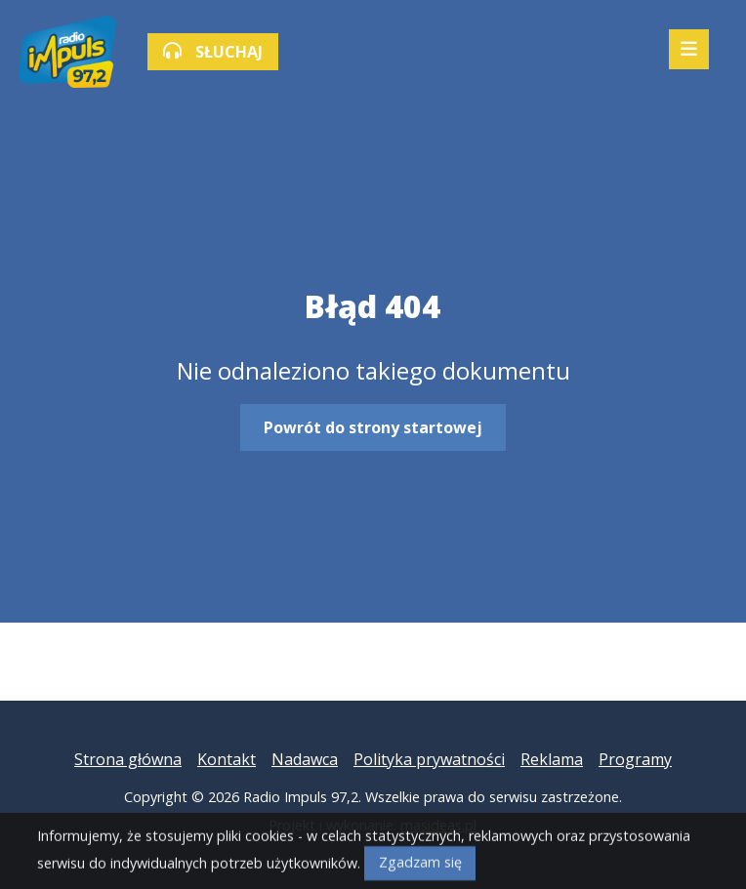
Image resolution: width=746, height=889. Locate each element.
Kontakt (226, 759)
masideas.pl (438, 825)
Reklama (551, 759)
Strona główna (128, 759)
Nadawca (304, 759)
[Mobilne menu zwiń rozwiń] (689, 49)
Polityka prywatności (429, 759)
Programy (635, 759)
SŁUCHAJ (213, 51)
